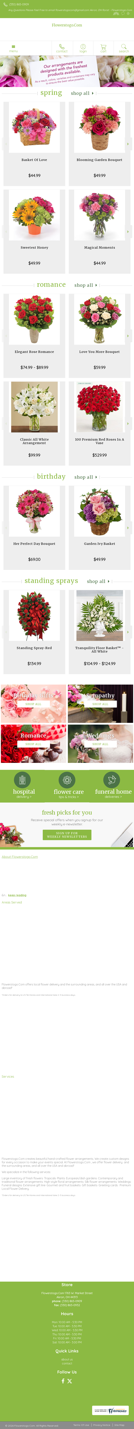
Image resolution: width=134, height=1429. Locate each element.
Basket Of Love (34, 160)
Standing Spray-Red (34, 648)
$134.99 (34, 663)
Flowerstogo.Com (67, 25)
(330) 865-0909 (19, 4)
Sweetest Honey (34, 248)
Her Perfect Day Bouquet (34, 544)
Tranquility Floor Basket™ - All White (99, 649)
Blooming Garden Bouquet (99, 160)
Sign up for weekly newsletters (67, 834)
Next (128, 144)
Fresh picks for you (67, 817)
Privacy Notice (101, 1425)
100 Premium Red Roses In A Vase (99, 441)
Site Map (119, 1425)
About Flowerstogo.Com (20, 857)
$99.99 (34, 455)
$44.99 (34, 175)
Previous (5, 144)
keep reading (17, 895)
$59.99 (100, 367)
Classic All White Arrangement (34, 441)
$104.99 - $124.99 (100, 663)
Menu (13, 51)
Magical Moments (99, 248)
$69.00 (34, 559)
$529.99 (99, 455)
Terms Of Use (81, 1425)
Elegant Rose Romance (34, 352)
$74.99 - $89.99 (34, 367)
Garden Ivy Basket (99, 544)
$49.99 (100, 175)
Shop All (80, 93)
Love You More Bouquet (99, 352)
